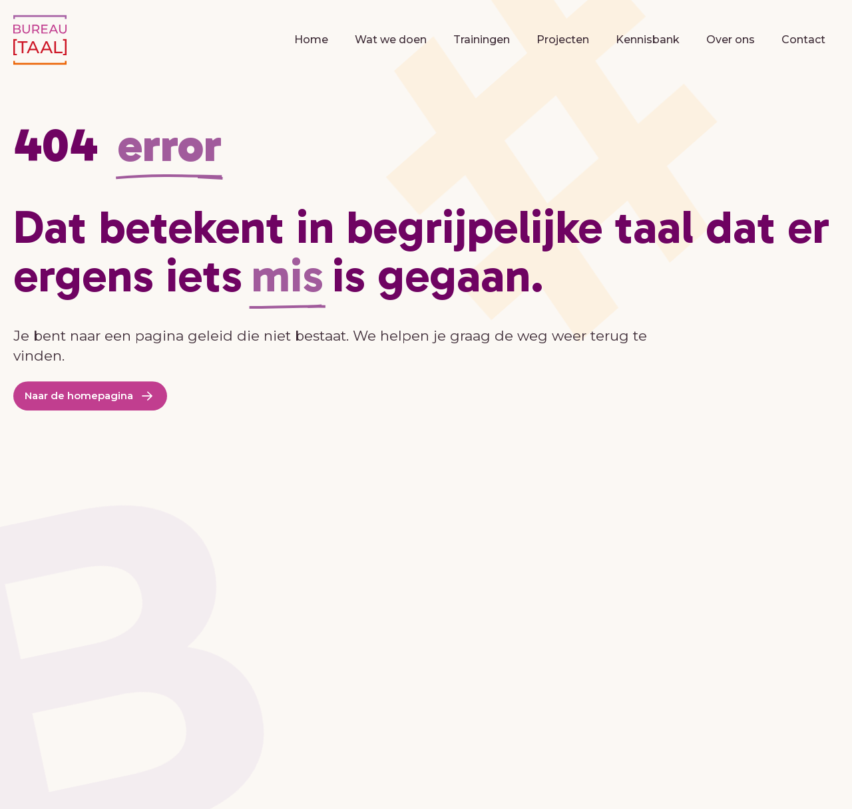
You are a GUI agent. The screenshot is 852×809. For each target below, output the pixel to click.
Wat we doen (391, 39)
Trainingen (481, 39)
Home (311, 39)
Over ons (730, 39)
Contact (803, 39)
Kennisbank (648, 39)
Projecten (562, 39)
